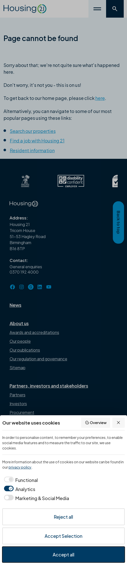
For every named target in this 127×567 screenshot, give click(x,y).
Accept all (63, 554)
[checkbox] (20, 480)
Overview (96, 422)
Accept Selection (63, 536)
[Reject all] (118, 423)
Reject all (63, 517)
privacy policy (20, 467)
